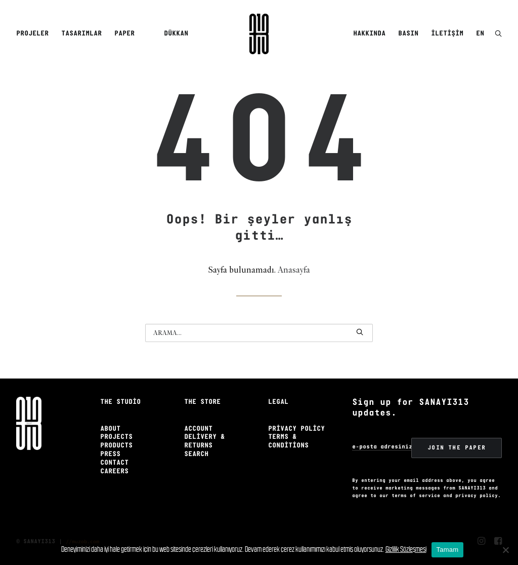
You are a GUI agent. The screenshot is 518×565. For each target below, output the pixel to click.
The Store (202, 402)
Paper (124, 33)
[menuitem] (34, 34)
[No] (505, 550)
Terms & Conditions (288, 441)
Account (198, 429)
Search (196, 454)
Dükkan (176, 33)
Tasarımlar (81, 33)
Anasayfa (294, 270)
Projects (116, 437)
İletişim (447, 33)
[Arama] (259, 333)
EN (480, 33)
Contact (114, 463)
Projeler (32, 33)
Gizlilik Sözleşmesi (405, 549)
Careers (114, 471)
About (110, 429)
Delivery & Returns (204, 441)
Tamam (448, 549)
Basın (408, 33)
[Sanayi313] (259, 34)
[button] (498, 34)
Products (116, 445)
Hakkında (369, 33)
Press (110, 454)
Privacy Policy (296, 429)
